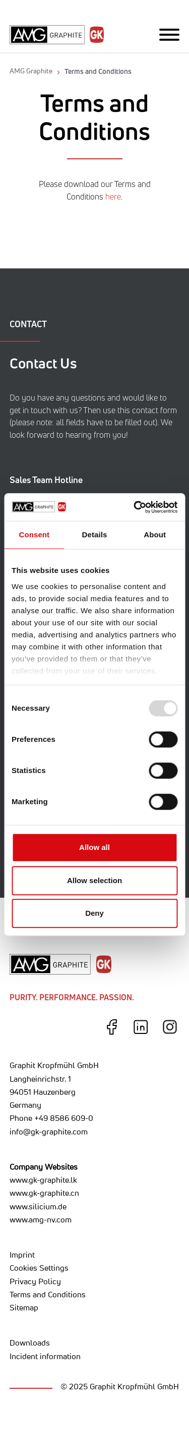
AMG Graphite (31, 70)
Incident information (45, 1356)
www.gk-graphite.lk (43, 1180)
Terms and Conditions (98, 71)
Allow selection (94, 880)
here (113, 197)
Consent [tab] (34, 534)
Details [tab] (94, 534)
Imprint (22, 1255)
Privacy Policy (35, 1281)
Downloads (30, 1343)
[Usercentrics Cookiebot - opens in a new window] (134, 507)
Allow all (94, 847)
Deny (94, 913)
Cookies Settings (39, 1268)
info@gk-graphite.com (49, 1131)
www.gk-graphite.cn (44, 1193)
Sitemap (24, 1307)
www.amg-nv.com (41, 1219)
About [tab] (155, 534)
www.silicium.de (38, 1206)
